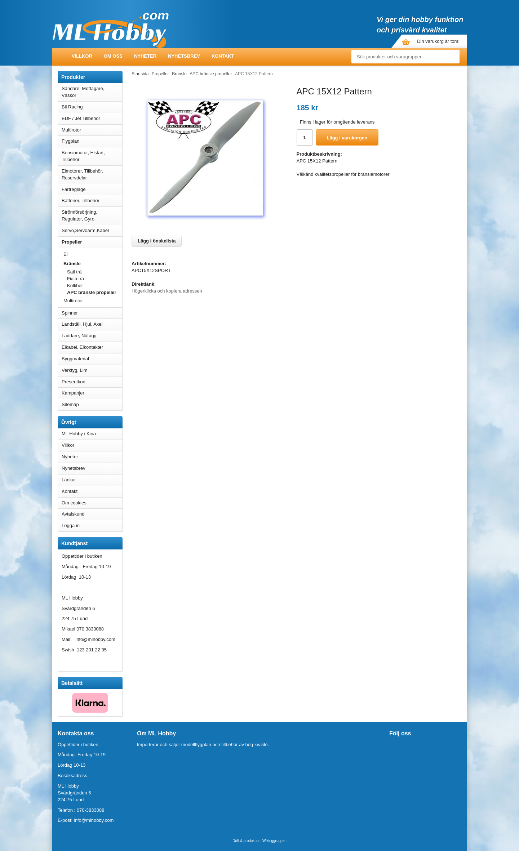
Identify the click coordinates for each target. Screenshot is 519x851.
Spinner (92, 313)
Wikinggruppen (274, 841)
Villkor (82, 56)
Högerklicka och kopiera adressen (167, 291)
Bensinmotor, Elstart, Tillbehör (92, 156)
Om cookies (74, 502)
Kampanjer (73, 393)
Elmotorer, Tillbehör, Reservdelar (92, 174)
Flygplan (92, 141)
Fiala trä (75, 278)
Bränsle (92, 263)
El (92, 254)
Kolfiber (75, 285)
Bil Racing (92, 107)
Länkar (69, 479)
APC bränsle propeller (91, 292)
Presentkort (73, 381)
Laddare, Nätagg (79, 335)
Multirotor (92, 130)
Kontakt (223, 56)
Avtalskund (73, 514)
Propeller (92, 242)
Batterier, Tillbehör (92, 200)
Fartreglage (92, 189)
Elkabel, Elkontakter (92, 347)
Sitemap (70, 404)
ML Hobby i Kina (79, 433)
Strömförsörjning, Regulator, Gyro (79, 215)
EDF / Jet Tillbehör (92, 118)
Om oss (113, 56)
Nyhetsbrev (184, 56)
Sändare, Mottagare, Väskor (92, 92)
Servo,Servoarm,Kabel (92, 230)
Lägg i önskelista (157, 241)
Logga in (71, 525)
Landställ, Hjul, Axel (92, 324)
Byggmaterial (92, 358)
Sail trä (74, 272)
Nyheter (145, 56)
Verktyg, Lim (92, 370)
